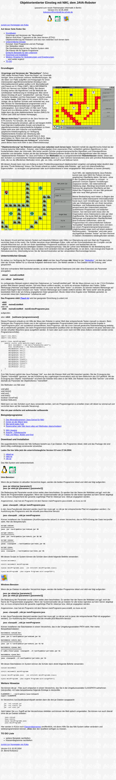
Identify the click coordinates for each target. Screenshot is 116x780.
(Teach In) (24, 298)
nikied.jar (10, 462)
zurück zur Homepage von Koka (15, 25)
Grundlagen (11, 33)
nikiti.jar (9, 464)
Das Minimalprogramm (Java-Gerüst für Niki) (25, 427)
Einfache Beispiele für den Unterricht (21, 53)
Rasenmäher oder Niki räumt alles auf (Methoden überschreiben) (34, 433)
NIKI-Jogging (11, 438)
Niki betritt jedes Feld (15, 431)
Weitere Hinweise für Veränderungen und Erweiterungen (30, 57)
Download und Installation (17, 55)
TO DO (9, 61)
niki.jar (8, 466)
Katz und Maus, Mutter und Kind (19, 442)
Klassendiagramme (32, 754)
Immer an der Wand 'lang (16, 429)
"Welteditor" (89, 260)
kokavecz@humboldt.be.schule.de (58, 12)
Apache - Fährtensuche (16, 440)
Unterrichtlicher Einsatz (16, 42)
